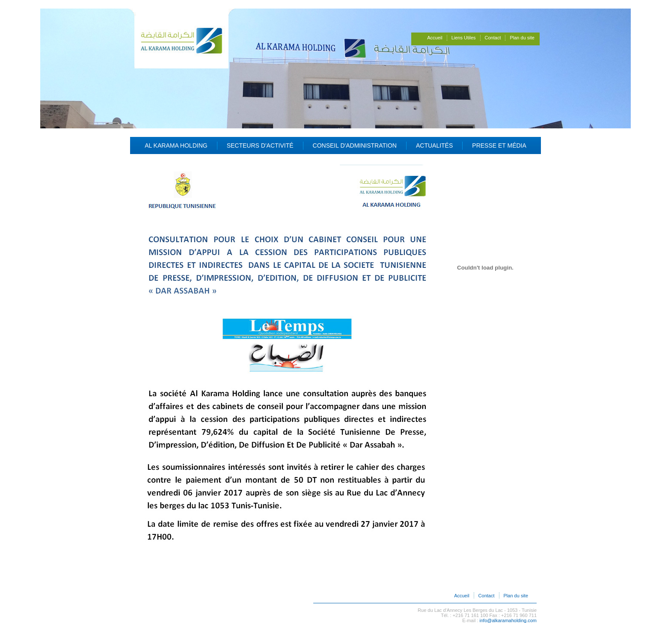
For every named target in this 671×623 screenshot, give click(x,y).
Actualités (434, 145)
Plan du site (522, 37)
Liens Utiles (463, 37)
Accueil (434, 37)
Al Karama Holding (176, 145)
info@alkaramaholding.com (508, 620)
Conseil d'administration (355, 145)
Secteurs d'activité (260, 145)
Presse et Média (499, 145)
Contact (493, 37)
